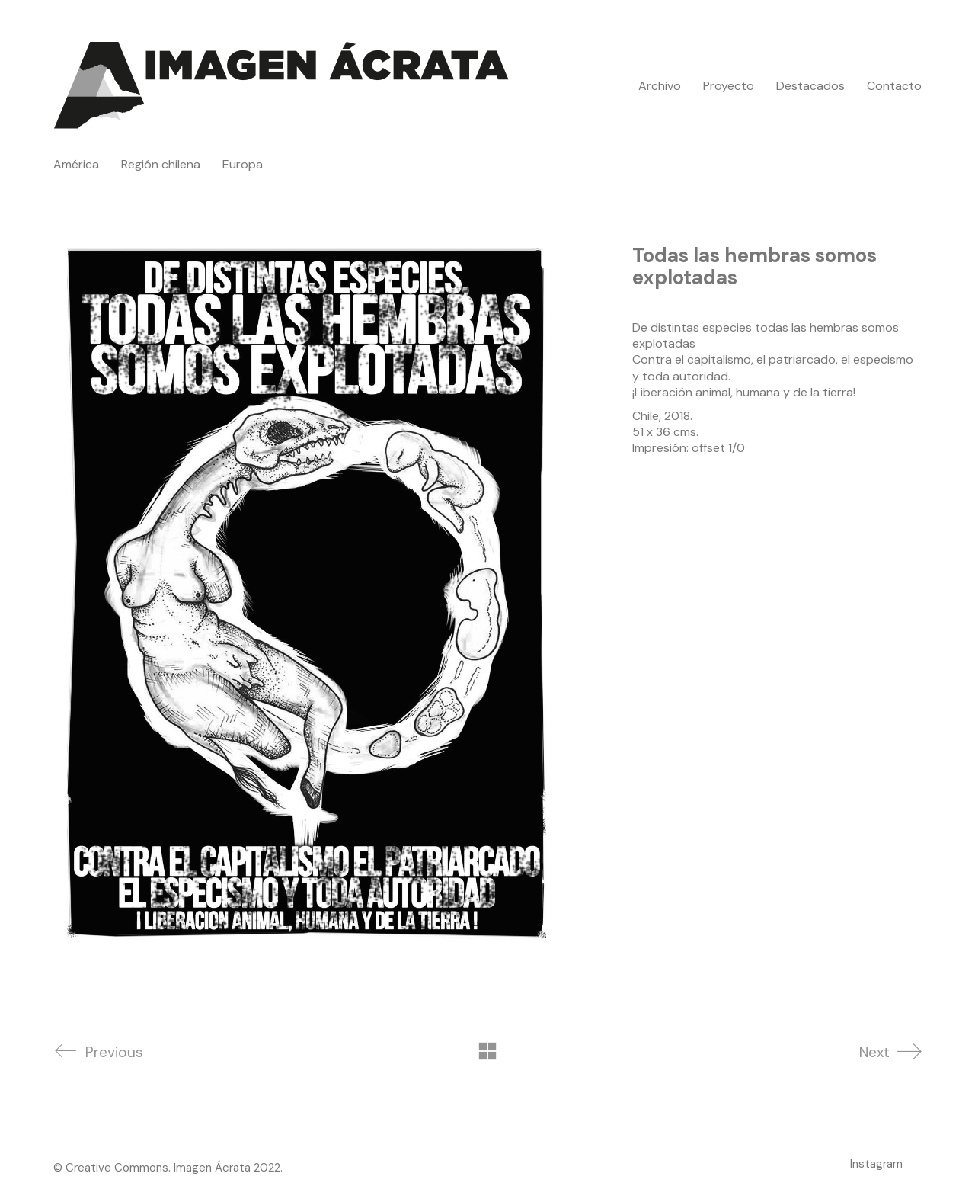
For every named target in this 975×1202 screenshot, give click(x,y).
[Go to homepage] (281, 85)
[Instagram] (876, 1164)
